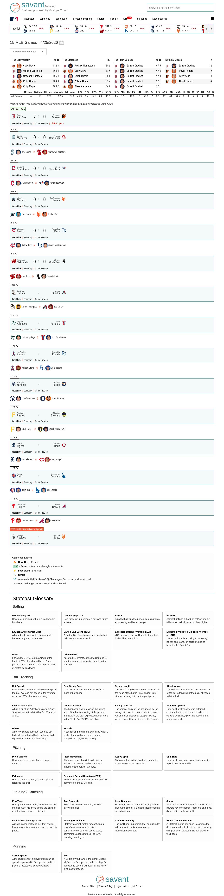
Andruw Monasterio (85, 65)
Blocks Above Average (179, 820)
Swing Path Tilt (123, 705)
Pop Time (17, 801)
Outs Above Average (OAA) (27, 820)
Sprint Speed (19, 855)
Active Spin (121, 756)
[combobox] (180, 7)
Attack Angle (173, 686)
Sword (21, 575)
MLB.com (137, 886)
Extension (17, 776)
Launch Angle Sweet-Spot (26, 632)
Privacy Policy (105, 886)
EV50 (15, 654)
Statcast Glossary (33, 598)
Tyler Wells (184, 76)
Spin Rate (171, 756)
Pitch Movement (73, 756)
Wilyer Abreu (81, 81)
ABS (127, 18)
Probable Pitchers (82, 18)
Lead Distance (123, 801)
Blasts (15, 728)
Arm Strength (71, 801)
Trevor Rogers (186, 70)
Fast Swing (24, 570)
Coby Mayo (29, 65)
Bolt (66, 855)
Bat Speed (18, 686)
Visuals (114, 18)
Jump (169, 801)
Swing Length (122, 686)
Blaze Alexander (83, 86)
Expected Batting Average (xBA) (133, 632)
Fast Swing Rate (73, 686)
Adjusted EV (70, 654)
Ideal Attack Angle (22, 705)
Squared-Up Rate (176, 705)
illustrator (29, 18)
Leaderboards (159, 18)
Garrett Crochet (135, 65)
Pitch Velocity (19, 756)
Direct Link (16, 123)
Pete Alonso (29, 81)
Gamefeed (44, 18)
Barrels (119, 615)
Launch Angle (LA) (74, 615)
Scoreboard (62, 18)
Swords (68, 728)
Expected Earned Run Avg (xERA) (82, 776)
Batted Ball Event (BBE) (77, 632)
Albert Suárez (186, 81)
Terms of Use (89, 886)
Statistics (142, 18)
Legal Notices (123, 886)
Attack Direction (73, 705)
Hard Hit (22, 562)
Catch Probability (124, 820)
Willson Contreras (32, 70)
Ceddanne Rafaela (33, 76)
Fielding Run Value (74, 820)
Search (100, 18)
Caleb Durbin (81, 76)
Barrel (23, 566)
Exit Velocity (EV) (21, 615)
